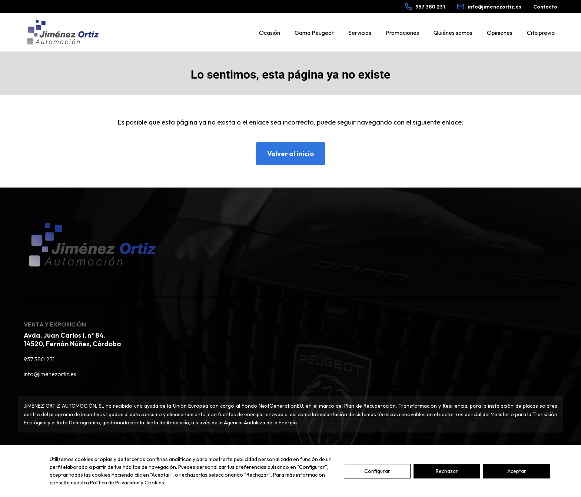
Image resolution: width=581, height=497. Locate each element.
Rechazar (447, 471)
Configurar (377, 471)
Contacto (545, 6)
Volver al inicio (290, 153)
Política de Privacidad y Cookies (127, 482)
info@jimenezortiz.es (50, 374)
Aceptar (516, 471)
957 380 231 (39, 359)
